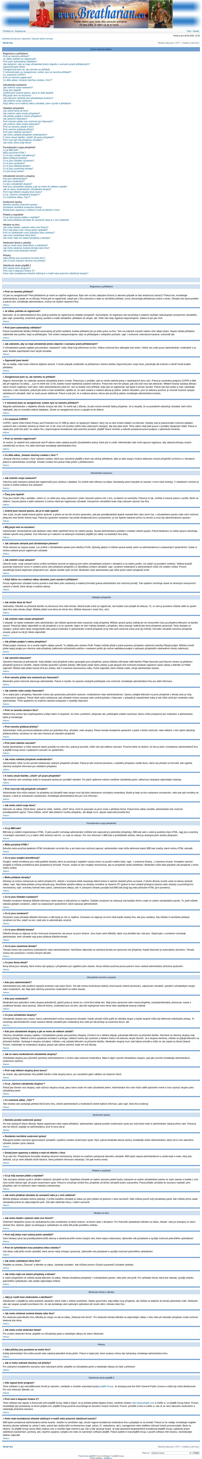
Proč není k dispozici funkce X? (19, 270)
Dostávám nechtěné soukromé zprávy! (22, 207)
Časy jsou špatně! (12, 90)
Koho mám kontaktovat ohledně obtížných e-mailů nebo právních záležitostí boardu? (45, 273)
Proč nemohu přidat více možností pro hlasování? (28, 121)
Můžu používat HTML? (14, 152)
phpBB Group (106, 1386)
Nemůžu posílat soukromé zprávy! (20, 204)
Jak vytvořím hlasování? (15, 118)
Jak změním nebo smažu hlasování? (21, 124)
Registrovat (20, 31)
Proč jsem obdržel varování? (17, 132)
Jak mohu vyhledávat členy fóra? (19, 235)
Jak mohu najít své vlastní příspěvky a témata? (26, 238)
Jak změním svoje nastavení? (18, 87)
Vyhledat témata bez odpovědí (16, 39)
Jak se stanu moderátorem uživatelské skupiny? (27, 189)
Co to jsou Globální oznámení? (18, 160)
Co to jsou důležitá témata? (17, 166)
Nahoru (6, 305)
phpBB (91, 1456)
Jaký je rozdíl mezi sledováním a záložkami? (25, 245)
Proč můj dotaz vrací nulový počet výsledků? (25, 230)
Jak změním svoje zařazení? (17, 100)
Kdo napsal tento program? (17, 268)
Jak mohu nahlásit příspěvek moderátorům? (25, 134)
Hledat (196, 31)
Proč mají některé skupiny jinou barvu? (22, 192)
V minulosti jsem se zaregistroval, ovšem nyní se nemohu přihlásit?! (37, 72)
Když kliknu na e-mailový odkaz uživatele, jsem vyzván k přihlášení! (37, 103)
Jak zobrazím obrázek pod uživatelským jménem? (28, 98)
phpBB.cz (108, 1458)
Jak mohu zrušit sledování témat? (20, 250)
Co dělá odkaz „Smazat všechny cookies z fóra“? (27, 80)
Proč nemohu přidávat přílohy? (18, 129)
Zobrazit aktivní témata (42, 39)
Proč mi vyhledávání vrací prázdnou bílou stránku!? (29, 232)
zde (32, 1389)
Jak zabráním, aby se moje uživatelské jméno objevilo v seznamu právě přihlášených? (46, 64)
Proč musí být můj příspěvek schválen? (23, 140)
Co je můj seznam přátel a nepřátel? (21, 217)
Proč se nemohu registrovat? (17, 77)
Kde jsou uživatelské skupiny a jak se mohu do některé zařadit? (35, 186)
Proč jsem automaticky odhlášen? (20, 61)
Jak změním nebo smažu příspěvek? (21, 113)
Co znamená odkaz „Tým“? (17, 197)
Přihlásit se (8, 31)
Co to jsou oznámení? (14, 163)
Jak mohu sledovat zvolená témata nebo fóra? (26, 248)
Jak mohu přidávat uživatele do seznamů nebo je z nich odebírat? (36, 220)
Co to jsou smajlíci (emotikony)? (19, 155)
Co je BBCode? (11, 150)
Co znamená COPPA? (14, 75)
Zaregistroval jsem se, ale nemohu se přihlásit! (26, 69)
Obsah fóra (8, 43)
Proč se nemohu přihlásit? (16, 56)
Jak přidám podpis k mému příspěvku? (22, 116)
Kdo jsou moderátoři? (14, 181)
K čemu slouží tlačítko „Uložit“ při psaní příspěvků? (28, 137)
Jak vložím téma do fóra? (15, 111)
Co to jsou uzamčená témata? (18, 168)
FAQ (189, 31)
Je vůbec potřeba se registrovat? (19, 59)
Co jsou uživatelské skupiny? (17, 184)
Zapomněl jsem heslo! (14, 67)
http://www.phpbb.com (143, 1402)
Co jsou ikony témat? (13, 171)
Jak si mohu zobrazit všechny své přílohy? (24, 260)
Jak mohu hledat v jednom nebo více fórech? (25, 227)
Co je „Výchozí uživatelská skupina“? (21, 194)
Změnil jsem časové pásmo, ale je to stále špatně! (28, 93)
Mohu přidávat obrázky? (15, 158)
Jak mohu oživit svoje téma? (17, 142)
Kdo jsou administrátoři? (15, 178)
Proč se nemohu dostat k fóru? (18, 126)
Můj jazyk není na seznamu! (17, 95)
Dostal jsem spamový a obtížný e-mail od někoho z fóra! (31, 210)
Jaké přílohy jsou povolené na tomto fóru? (24, 258)
